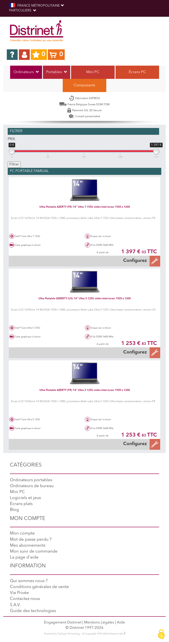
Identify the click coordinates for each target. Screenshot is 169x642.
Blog (14, 510)
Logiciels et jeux (25, 498)
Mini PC (92, 72)
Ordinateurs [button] (26, 72)
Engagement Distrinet (62, 622)
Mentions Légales (99, 622)
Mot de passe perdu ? (30, 540)
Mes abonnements (27, 546)
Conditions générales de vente (39, 587)
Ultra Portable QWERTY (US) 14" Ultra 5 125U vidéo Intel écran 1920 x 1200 (85, 298)
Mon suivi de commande (33, 551)
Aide (121, 622)
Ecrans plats (21, 504)
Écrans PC (137, 72)
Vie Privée (19, 593)
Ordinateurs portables (31, 480)
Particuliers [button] (22, 11)
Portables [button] (56, 72)
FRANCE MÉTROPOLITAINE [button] (36, 5)
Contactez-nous (25, 599)
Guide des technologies (33, 611)
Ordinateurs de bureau (32, 486)
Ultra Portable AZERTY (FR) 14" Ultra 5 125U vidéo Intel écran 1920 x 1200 (84, 390)
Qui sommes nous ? (29, 581)
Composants (84, 85)
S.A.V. (15, 605)
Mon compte (22, 533)
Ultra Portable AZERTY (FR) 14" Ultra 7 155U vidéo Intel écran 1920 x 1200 (84, 207)
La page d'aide (24, 557)
